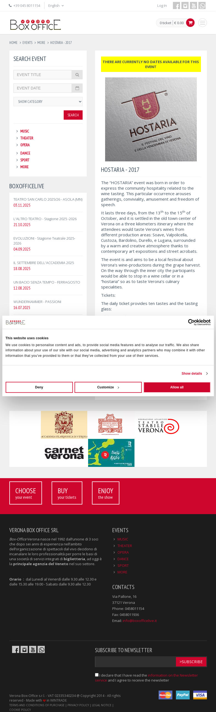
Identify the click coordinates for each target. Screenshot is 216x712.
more (41, 42)
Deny (39, 387)
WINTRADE (58, 700)
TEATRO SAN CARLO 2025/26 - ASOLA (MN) (47, 199)
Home (13, 42)
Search (73, 115)
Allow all (177, 387)
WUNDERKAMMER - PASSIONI (37, 301)
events (27, 42)
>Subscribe (191, 661)
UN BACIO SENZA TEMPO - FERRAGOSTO (46, 282)
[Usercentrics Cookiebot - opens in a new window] (186, 322)
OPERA (25, 144)
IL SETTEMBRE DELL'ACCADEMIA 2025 (43, 262)
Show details (192, 373)
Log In (162, 5)
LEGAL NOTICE (101, 705)
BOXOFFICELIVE (26, 186)
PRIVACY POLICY (78, 705)
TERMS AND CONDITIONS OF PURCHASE (36, 705)
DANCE (25, 153)
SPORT (24, 160)
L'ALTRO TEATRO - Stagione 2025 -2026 (45, 218)
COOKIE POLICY (20, 710)
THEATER (26, 138)
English (56, 5)
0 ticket (165, 23)
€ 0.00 (179, 22)
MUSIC (24, 131)
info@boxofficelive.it (140, 620)
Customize (108, 387)
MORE (24, 166)
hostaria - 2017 (61, 42)
